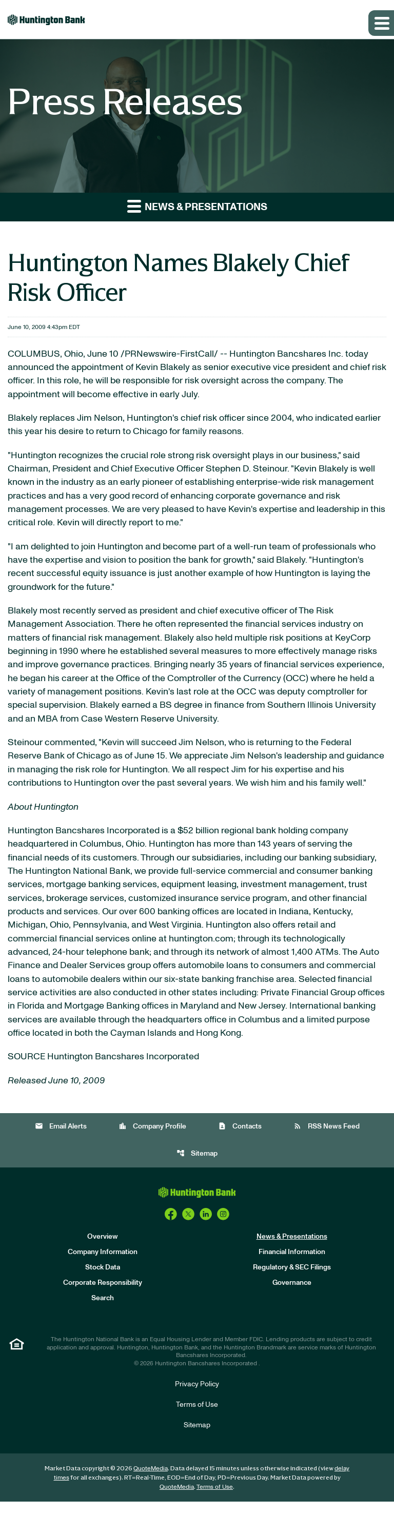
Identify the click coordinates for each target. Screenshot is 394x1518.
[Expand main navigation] (381, 23)
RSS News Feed (326, 1142)
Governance (291, 1299)
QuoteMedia (150, 1485)
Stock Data (102, 1283)
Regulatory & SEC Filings (292, 1283)
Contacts (240, 1142)
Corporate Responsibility (102, 1299)
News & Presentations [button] (197, 206)
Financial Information (292, 1268)
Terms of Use (197, 1421)
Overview (102, 1253)
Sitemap (197, 1169)
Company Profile (152, 1142)
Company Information (102, 1268)
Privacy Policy (197, 1400)
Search (102, 1314)
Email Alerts (61, 1142)
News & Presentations (292, 1253)
